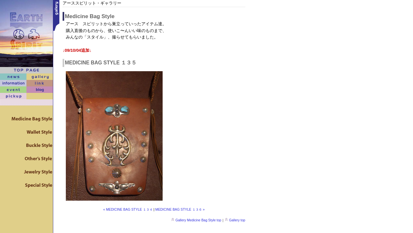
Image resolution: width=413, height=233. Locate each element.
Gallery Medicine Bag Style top (196, 220)
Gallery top (235, 220)
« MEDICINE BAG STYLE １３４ (128, 209)
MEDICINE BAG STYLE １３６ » (180, 209)
